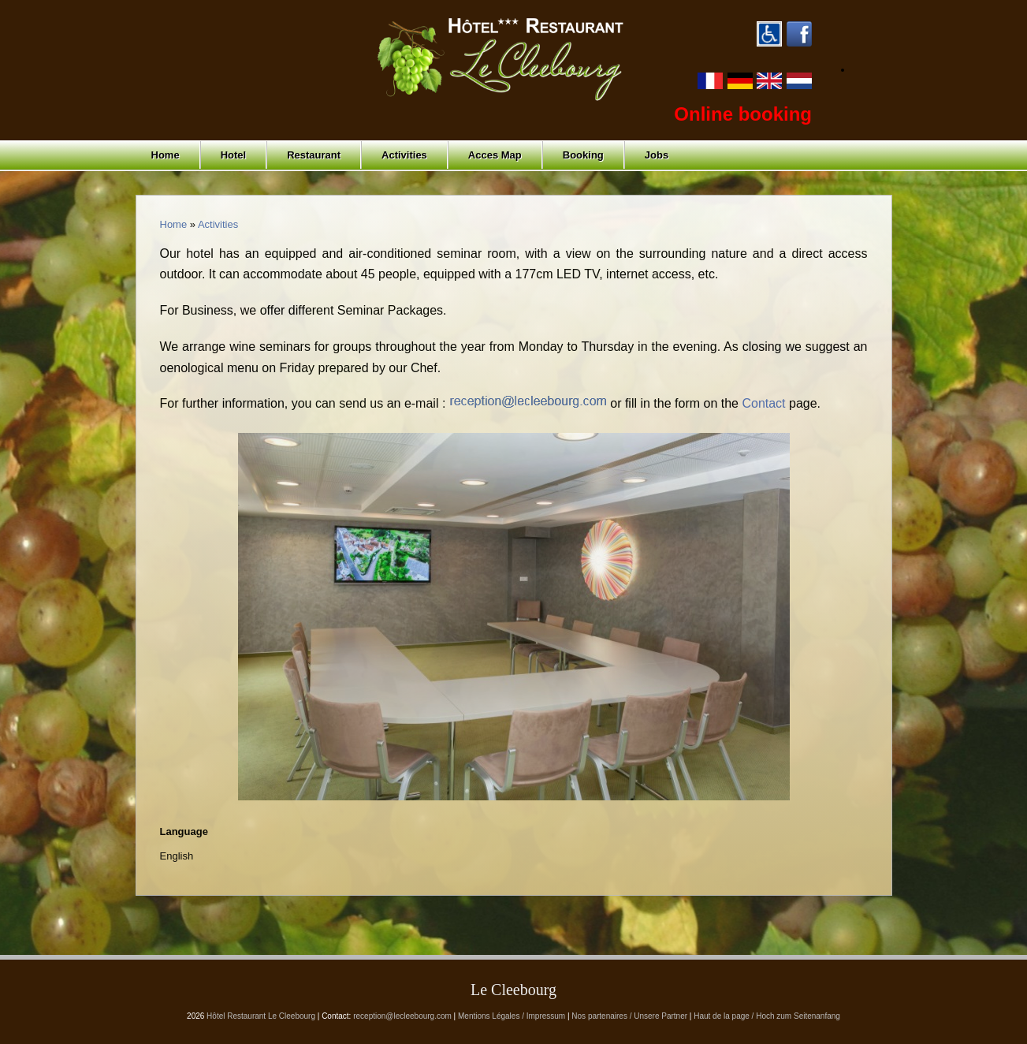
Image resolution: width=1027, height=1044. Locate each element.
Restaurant (313, 155)
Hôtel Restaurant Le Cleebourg (261, 1016)
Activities (404, 155)
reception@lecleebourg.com (402, 1016)
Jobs (656, 155)
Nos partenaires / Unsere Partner (629, 1016)
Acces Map (495, 155)
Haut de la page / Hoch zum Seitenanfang (767, 1016)
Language (184, 831)
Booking (583, 155)
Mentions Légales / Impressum (511, 1016)
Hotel (234, 155)
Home (165, 155)
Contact (763, 403)
